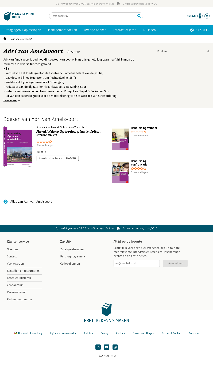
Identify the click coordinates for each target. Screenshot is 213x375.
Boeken (162, 51)
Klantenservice (18, 241)
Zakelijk (65, 241)
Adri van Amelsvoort (21, 39)
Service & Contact (171, 333)
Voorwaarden (15, 263)
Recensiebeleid (16, 292)
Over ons (12, 249)
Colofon (88, 333)
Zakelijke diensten (72, 249)
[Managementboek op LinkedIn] (98, 347)
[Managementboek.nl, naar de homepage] (19, 19)
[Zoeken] (92, 15)
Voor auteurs (15, 285)
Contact (12, 256)
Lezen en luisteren (19, 278)
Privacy (104, 333)
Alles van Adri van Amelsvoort (31, 202)
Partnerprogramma (19, 299)
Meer (40, 151)
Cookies (120, 333)
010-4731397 (202, 29)
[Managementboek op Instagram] (115, 347)
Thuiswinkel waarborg (28, 333)
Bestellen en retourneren (23, 270)
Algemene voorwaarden (63, 333)
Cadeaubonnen (70, 263)
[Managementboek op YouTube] (106, 347)
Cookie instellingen (143, 333)
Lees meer (10, 100)
